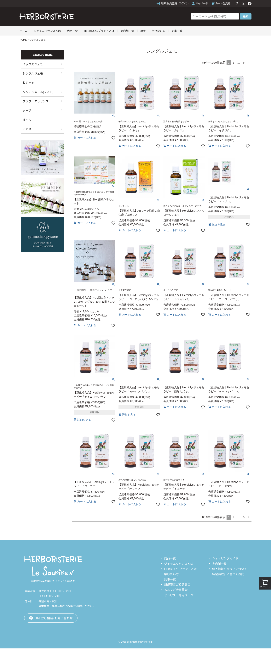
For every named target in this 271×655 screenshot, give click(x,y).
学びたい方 (158, 31)
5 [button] (244, 62)
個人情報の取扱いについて (229, 569)
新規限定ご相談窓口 (177, 584)
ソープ (27, 110)
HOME (23, 39)
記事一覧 (176, 31)
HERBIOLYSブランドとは (99, 31)
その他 (27, 129)
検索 (245, 16)
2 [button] (233, 62)
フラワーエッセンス (36, 101)
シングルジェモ (33, 73)
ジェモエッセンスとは (47, 31)
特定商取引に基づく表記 (228, 574)
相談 (143, 31)
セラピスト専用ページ (178, 595)
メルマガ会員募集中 (177, 590)
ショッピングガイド (225, 558)
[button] (248, 62)
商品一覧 (72, 31)
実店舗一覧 (127, 31)
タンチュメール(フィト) (38, 92)
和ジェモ (28, 83)
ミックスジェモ (33, 64)
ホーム (24, 31)
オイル (27, 120)
